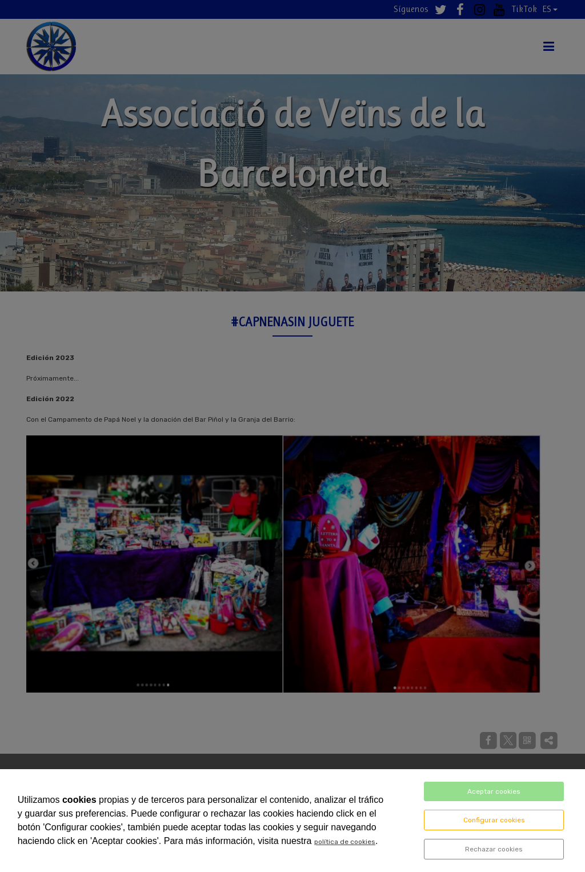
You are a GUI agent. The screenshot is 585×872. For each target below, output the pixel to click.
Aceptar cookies (493, 791)
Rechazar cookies (494, 849)
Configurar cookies (494, 820)
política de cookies (344, 842)
